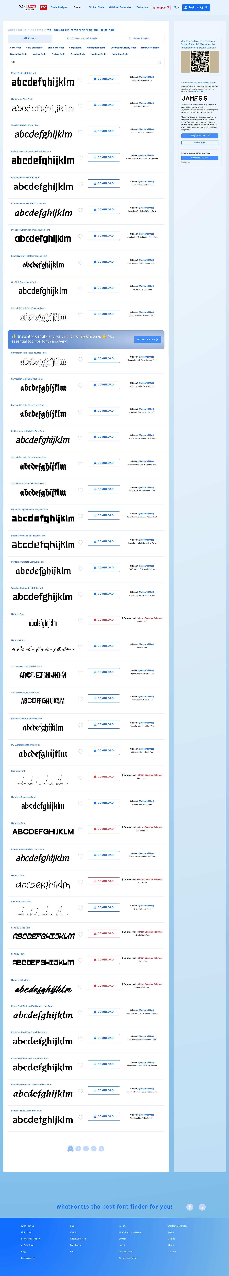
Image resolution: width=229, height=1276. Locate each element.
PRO (43, 7)
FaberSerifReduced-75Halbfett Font (29, 1032)
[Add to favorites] (80, 79)
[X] (202, 1207)
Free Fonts (75, 1245)
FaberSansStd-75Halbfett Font (26, 1111)
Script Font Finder (128, 1258)
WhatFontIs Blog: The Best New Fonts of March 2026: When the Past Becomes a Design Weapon (198, 44)
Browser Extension (30, 1239)
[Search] (159, 62)
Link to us (26, 1232)
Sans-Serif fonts (34, 48)
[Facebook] (189, 1207)
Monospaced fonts (96, 48)
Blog (23, 1252)
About (171, 1245)
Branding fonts (78, 54)
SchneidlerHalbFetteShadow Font (28, 483)
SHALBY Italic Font (20, 928)
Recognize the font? (199, 135)
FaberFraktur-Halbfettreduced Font (29, 256)
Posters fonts (58, 54)
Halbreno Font (18, 823)
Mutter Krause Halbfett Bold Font (28, 431)
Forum (122, 1226)
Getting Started (78, 1239)
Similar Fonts (96, 7)
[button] (176, 7)
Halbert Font (17, 875)
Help (72, 1226)
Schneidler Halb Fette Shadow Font (28, 457)
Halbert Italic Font (20, 980)
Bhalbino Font (18, 771)
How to (73, 1232)
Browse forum (200, 143)
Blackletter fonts (18, 54)
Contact (172, 1252)
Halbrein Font (18, 640)
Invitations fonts (120, 54)
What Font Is (17, 30)
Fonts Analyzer (59, 7)
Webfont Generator (120, 7)
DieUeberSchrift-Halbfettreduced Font (30, 230)
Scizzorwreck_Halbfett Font (25, 693)
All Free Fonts (139, 38)
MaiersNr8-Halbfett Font (23, 73)
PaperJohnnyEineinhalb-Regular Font (29, 510)
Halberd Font (17, 614)
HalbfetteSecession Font (23, 797)
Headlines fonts (98, 54)
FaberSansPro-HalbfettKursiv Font (28, 204)
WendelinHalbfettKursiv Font (25, 125)
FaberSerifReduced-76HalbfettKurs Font (31, 1085)
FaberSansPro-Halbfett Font (25, 178)
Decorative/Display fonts (123, 48)
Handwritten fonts (150, 48)
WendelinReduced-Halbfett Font (27, 588)
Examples (142, 7)
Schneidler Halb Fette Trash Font (27, 405)
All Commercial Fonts (82, 38)
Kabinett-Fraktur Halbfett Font (26, 719)
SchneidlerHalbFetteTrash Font (26, 379)
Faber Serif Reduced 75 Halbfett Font (29, 1058)
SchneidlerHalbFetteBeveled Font (28, 308)
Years (122, 1245)
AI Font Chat (27, 1245)
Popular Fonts (126, 1252)
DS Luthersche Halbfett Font (25, 745)
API (72, 1252)
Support (160, 7)
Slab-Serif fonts (56, 48)
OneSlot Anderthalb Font (23, 282)
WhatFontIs (72, 1207)
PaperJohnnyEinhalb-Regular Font (28, 536)
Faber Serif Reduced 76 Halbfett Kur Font (32, 1006)
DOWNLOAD (104, 78)
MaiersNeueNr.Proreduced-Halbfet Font (31, 151)
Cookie (171, 1239)
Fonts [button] (77, 7)
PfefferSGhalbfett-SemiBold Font (27, 562)
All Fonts (37, 30)
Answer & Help (196, 91)
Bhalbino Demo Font (21, 902)
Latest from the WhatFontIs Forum (198, 83)
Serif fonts (15, 48)
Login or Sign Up (196, 7)
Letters (122, 1239)
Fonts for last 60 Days (130, 1232)
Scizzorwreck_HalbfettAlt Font (26, 666)
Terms (171, 1232)
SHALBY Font (17, 954)
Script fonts (75, 48)
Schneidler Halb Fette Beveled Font (28, 353)
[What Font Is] (27, 8)
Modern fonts (39, 54)
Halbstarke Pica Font (21, 99)
